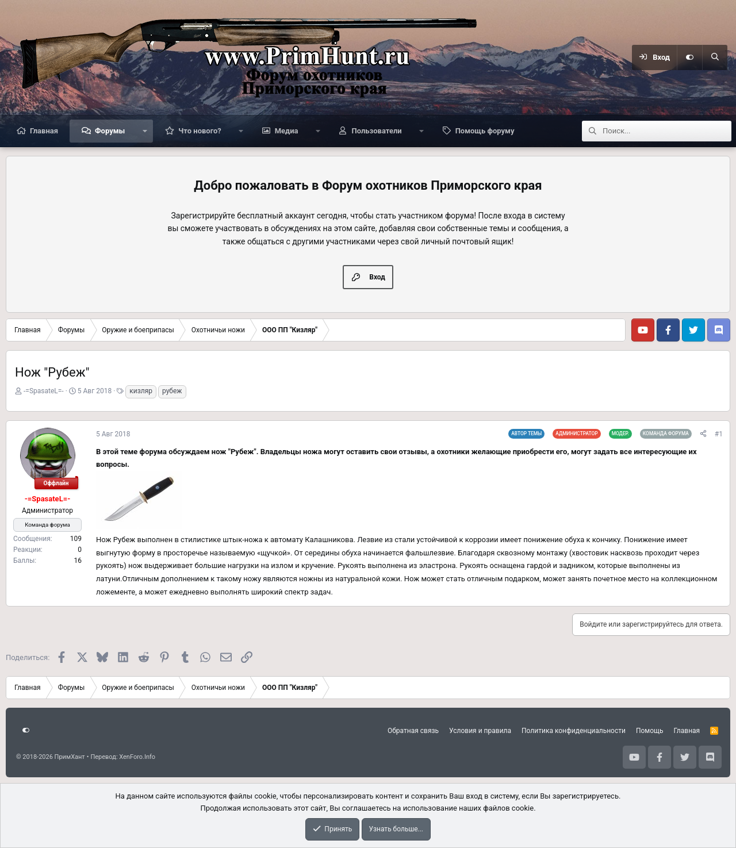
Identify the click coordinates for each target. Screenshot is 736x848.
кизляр (140, 391)
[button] (144, 131)
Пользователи (376, 130)
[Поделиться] (703, 434)
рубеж (172, 391)
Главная (44, 130)
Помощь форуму (485, 130)
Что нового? (199, 130)
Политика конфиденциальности (574, 731)
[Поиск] (714, 57)
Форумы (110, 130)
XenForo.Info (137, 757)
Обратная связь (413, 731)
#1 (719, 434)
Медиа (286, 130)
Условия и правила (480, 731)
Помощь (650, 731)
